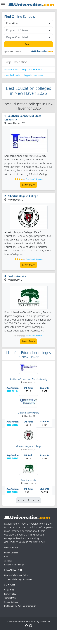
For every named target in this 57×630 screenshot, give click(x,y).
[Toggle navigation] (3, 4)
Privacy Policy (10, 594)
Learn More (28, 185)
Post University (17, 276)
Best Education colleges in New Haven (23, 69)
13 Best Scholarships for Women (18, 579)
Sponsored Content (12, 51)
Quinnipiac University (28, 412)
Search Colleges (11, 552)
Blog (6, 556)
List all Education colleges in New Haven (24, 75)
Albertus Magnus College (23, 196)
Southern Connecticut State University (22, 117)
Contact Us (9, 590)
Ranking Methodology (14, 564)
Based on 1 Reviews (34, 179)
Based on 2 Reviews (34, 259)
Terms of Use (10, 598)
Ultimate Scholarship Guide (16, 575)
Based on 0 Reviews (34, 335)
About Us (8, 561)
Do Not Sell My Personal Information (20, 606)
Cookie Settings (11, 602)
